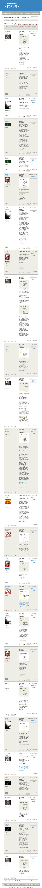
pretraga (36, 13)
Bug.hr (3, 884)
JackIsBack (8, 529)
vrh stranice (37, 884)
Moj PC (6, 93)
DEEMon (7, 778)
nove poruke (27, 13)
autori (32, 13)
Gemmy (7, 72)
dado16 (7, 98)
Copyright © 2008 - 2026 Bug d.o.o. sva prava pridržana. (21, 887)
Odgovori (33, 33)
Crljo (6, 120)
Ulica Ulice (7, 495)
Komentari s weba (15, 884)
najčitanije (21, 13)
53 (15, 23)
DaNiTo (7, 174)
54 (17, 23)
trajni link (29, 67)
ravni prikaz (25, 24)
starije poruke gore (34, 24)
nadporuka (34, 67)
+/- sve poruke (17, 24)
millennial (7, 31)
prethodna (6, 23)
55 (19, 23)
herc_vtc (7, 344)
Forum (8, 884)
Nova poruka (34, 17)
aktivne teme (15, 13)
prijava (3, 13)
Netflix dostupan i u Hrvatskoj (25, 28)
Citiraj (33, 35)
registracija (8, 13)
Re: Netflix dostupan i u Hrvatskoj (22, 33)
